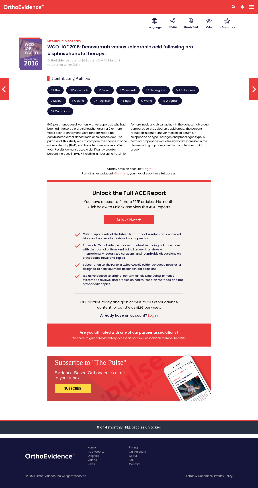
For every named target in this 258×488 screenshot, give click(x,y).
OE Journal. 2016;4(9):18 (63, 65)
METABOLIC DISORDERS (64, 41)
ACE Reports (96, 452)
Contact (135, 464)
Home (92, 447)
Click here (121, 173)
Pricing (133, 447)
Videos (92, 460)
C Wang (146, 101)
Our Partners (137, 452)
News (91, 464)
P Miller (55, 90)
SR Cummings (60, 111)
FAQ (131, 460)
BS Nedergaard (156, 90)
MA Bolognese (185, 90)
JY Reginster (102, 101)
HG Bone (78, 101)
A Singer (125, 101)
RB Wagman (170, 101)
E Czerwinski (128, 90)
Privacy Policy (223, 476)
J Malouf (57, 101)
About (133, 456)
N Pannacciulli (79, 90)
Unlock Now (129, 219)
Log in (147, 169)
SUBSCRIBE (72, 388)
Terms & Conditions (199, 476)
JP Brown (104, 90)
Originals (93, 456)
